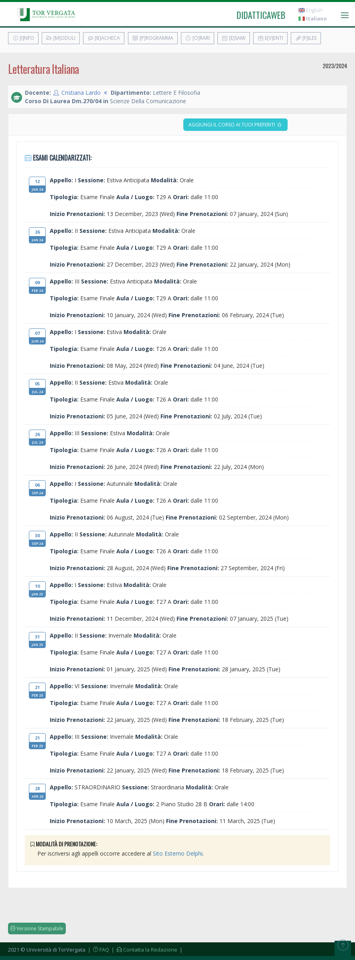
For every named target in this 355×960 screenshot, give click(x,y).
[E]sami (233, 38)
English (310, 10)
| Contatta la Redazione (143, 949)
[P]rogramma (152, 38)
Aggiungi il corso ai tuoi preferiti (235, 124)
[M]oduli (60, 38)
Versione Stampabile (36, 928)
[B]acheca (103, 38)
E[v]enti (270, 38)
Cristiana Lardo (81, 92)
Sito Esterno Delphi (178, 853)
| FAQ (98, 949)
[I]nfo (23, 38)
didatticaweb (261, 14)
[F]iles (305, 38)
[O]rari (197, 38)
